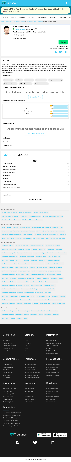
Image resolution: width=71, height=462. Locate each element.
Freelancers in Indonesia (38, 311)
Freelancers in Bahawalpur (54, 249)
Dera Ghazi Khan (20, 29)
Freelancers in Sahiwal (55, 267)
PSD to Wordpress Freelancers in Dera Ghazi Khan (50, 231)
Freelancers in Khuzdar (23, 285)
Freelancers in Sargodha (8, 253)
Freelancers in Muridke (42, 278)
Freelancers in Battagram (26, 256)
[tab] (9, 155)
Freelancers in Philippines (51, 314)
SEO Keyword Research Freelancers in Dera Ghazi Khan (50, 234)
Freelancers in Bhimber (53, 260)
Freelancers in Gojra (49, 285)
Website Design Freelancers (9, 212)
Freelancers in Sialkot (53, 256)
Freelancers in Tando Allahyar (29, 289)
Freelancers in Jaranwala (58, 296)
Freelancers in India (52, 311)
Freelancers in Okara (24, 271)
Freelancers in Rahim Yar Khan (58, 253)
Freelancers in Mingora (21, 267)
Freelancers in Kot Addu (54, 300)
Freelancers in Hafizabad (8, 281)
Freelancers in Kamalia (40, 300)
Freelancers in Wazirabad (23, 303)
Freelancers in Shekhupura (38, 260)
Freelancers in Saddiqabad (38, 274)
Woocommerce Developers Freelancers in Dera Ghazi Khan (18, 231)
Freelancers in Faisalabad (9, 249)
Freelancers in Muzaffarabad (9, 256)
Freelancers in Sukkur (8, 260)
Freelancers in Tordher (37, 281)
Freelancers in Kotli (41, 256)
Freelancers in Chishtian (43, 296)
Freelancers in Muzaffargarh (25, 278)
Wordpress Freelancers (25, 212)
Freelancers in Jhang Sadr (9, 263)
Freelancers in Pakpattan (8, 292)
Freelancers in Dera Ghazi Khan (38, 267)
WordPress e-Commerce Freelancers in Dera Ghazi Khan (49, 238)
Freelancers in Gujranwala (41, 253)
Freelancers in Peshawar (38, 249)
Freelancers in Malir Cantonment (54, 263)
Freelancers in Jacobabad (9, 278)
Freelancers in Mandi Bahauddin (10, 289)
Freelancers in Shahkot (8, 274)
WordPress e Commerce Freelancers (32, 220)
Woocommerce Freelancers (41, 212)
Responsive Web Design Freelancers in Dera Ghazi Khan (17, 234)
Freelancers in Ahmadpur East (10, 300)
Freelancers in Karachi (22, 245)
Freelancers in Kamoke (23, 274)
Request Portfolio (35, 97)
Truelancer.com (41, 459)
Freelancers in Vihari (26, 300)
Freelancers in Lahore (7, 245)
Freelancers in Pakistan (8, 318)
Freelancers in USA (22, 318)
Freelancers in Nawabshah (9, 271)
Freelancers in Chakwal (58, 303)
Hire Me (63, 42)
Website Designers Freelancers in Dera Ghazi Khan (16, 227)
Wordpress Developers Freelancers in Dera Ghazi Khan (47, 227)
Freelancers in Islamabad (36, 245)
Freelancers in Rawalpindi (52, 245)
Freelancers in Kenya (7, 314)
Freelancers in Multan (23, 249)
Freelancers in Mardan (37, 263)
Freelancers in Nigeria (36, 314)
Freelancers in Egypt (24, 311)
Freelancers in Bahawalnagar (25, 292)
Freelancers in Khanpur (8, 285)
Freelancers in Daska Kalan (47, 289)
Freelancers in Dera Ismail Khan (41, 303)
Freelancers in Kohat (23, 281)
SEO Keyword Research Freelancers (52, 216)
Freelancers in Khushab (8, 303)
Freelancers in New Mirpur (27, 296)
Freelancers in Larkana (22, 260)
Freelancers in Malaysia (22, 314)
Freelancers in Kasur (7, 267)
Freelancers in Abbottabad (24, 253)
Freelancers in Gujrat (24, 263)
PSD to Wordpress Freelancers (10, 216)
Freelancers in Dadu (37, 285)
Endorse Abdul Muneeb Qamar (35, 133)
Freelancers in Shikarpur (57, 278)
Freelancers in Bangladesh (9, 311)
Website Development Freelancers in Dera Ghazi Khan (16, 238)
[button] (4, 17)
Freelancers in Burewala (54, 274)
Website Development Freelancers (11, 220)
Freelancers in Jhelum (51, 281)
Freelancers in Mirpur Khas (39, 271)
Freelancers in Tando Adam (43, 292)
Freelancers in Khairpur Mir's (9, 296)
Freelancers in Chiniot (54, 271)
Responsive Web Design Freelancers (30, 216)
